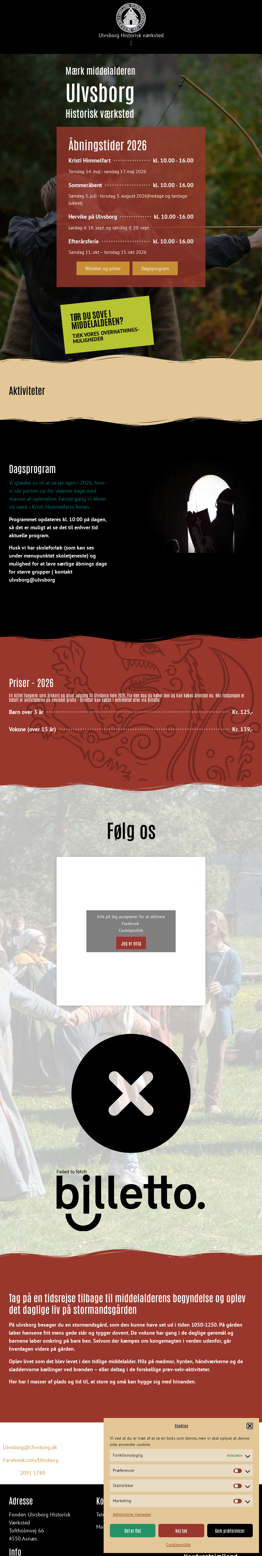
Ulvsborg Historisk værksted (131, 35)
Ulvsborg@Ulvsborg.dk (30, 1447)
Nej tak (181, 1530)
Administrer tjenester (132, 1514)
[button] (250, 1426)
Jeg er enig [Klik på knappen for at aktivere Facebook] (131, 943)
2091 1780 (32, 1473)
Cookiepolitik (178, 1544)
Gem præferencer (230, 1530)
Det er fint (132, 1530)
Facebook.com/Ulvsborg (31, 1460)
